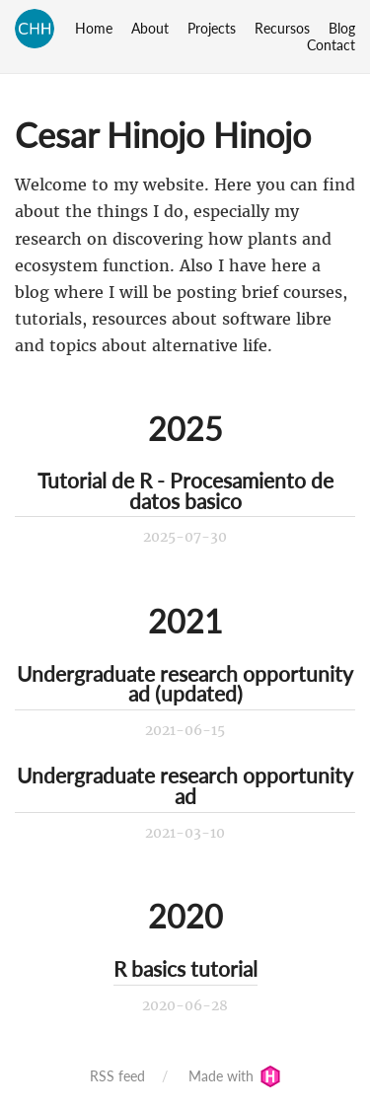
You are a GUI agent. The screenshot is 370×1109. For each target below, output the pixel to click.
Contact (331, 45)
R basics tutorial (185, 968)
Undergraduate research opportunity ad (185, 785)
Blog (342, 28)
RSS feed (117, 1076)
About (150, 28)
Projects (211, 28)
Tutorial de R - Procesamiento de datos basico (185, 490)
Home (93, 28)
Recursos (282, 28)
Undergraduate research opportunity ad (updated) (185, 683)
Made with (234, 1076)
